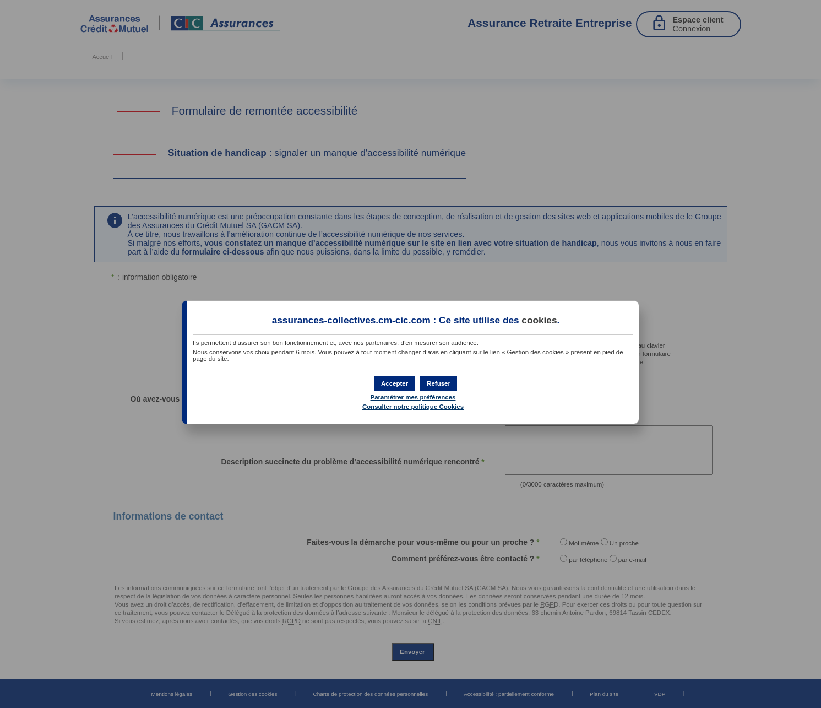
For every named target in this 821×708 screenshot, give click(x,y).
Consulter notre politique (413, 406)
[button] (394, 383)
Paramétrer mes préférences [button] (413, 397)
